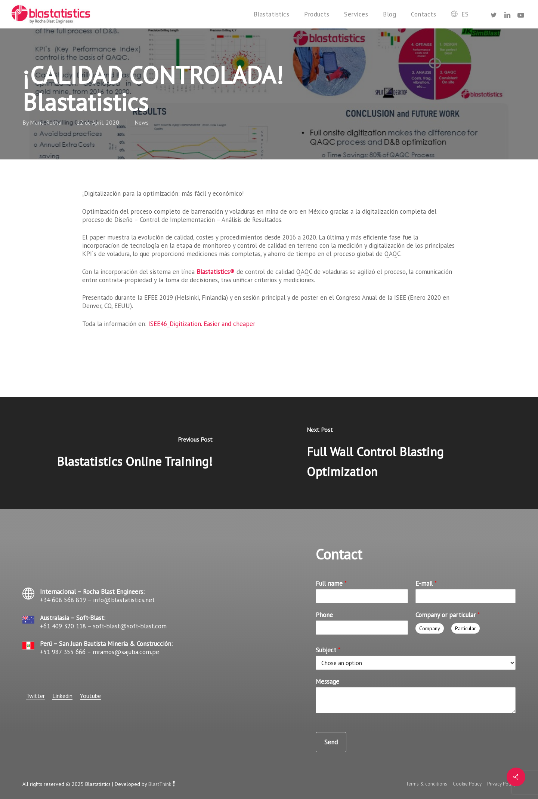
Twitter (35, 695)
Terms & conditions (426, 784)
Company (429, 628)
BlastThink (159, 784)
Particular (465, 628)
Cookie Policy (468, 784)
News (141, 122)
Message (327, 681)
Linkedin (62, 695)
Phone (324, 615)
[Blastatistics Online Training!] (134, 453)
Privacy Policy (501, 784)
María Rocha (45, 122)
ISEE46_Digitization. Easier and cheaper (201, 324)
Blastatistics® (216, 272)
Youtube (90, 695)
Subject (328, 650)
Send (331, 742)
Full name (331, 583)
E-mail (426, 583)
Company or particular (447, 615)
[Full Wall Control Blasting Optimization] (403, 453)
